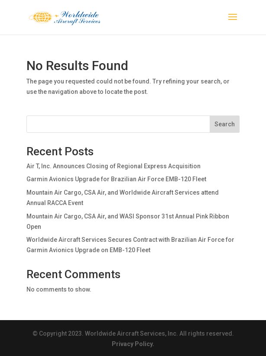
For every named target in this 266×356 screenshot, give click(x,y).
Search (224, 124)
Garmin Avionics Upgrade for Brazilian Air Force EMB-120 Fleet (116, 179)
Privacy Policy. (133, 343)
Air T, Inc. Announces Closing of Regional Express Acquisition (113, 166)
